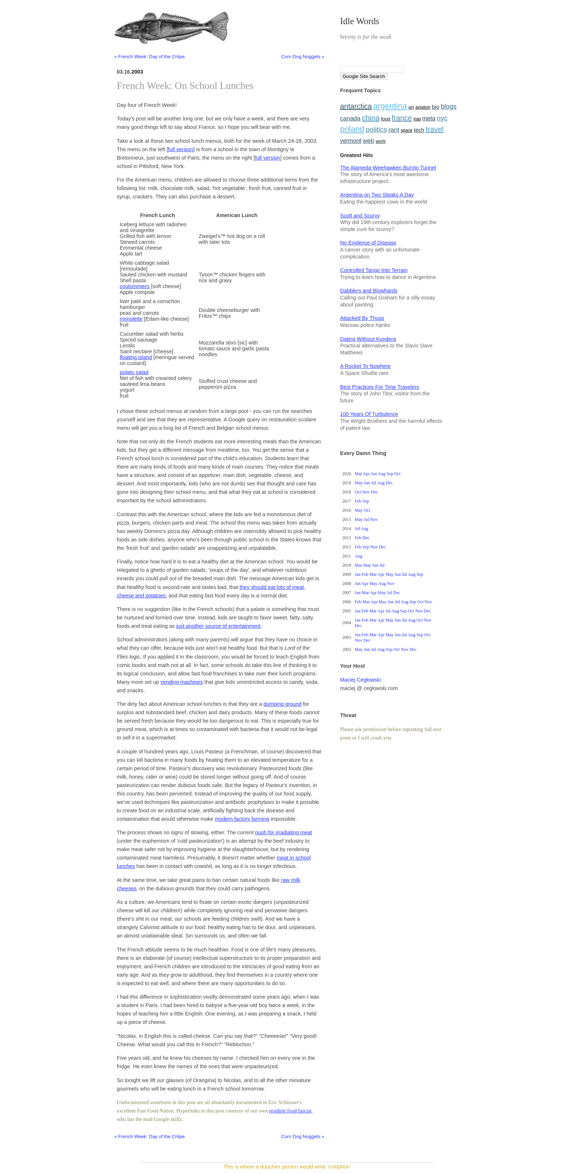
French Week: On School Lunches (185, 85)
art (411, 107)
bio (435, 107)
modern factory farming (242, 819)
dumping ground (283, 704)
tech (419, 130)
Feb (358, 501)
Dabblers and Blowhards (369, 291)
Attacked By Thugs (362, 318)
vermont (350, 141)
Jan (358, 574)
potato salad (134, 372)
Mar (358, 473)
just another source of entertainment (218, 626)
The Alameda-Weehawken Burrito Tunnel (388, 168)
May (359, 482)
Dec (389, 482)
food (385, 119)
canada (350, 118)
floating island (136, 357)
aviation (422, 107)
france (402, 118)
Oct (397, 473)
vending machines (181, 682)
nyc (442, 118)
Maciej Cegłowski (360, 680)
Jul (373, 482)
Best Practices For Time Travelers (379, 387)
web (368, 140)
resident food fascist (290, 1111)
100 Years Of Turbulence (369, 414)
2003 (137, 72)
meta (429, 118)
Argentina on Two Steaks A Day (377, 195)
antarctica (356, 106)
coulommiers (135, 286)
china (371, 118)
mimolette (131, 319)
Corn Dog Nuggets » (302, 56)
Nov (366, 492)
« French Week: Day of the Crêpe (149, 56)
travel (435, 129)
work (380, 141)
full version (180, 149)
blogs (448, 106)
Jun (374, 473)
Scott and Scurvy (360, 216)
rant (393, 129)
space (406, 130)
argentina (390, 106)
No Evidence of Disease (368, 243)
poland (352, 129)
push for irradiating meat (283, 832)
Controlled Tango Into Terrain (373, 270)
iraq (417, 119)
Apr (366, 473)
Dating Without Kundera (368, 339)
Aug (381, 473)
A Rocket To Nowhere (365, 366)
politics (376, 129)
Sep (390, 473)
